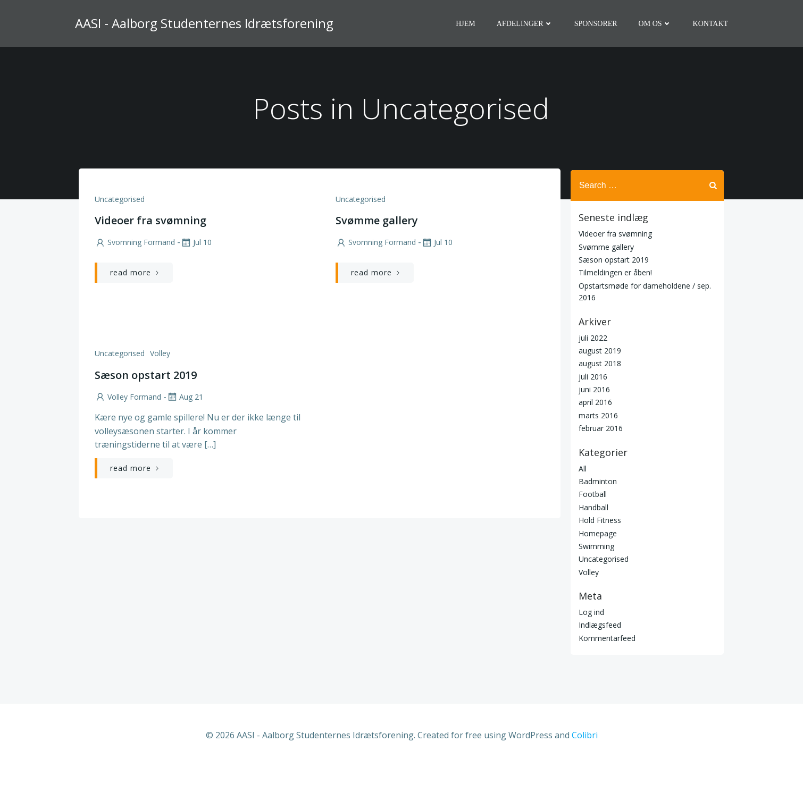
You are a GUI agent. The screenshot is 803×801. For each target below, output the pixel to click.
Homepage (597, 569)
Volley (159, 391)
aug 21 (184, 434)
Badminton (597, 517)
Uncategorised (119, 237)
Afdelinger (526, 24)
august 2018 (599, 399)
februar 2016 (600, 464)
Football (592, 530)
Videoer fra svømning (614, 270)
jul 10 (195, 280)
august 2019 (599, 387)
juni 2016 (593, 425)
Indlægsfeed (599, 661)
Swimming (595, 582)
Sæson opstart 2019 (613, 296)
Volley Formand (127, 434)
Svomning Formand (134, 280)
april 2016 (594, 438)
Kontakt (711, 24)
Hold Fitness (599, 556)
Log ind (590, 648)
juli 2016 (592, 412)
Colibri (585, 769)
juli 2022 (592, 373)
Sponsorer (596, 24)
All (581, 504)
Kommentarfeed (606, 674)
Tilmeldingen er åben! (614, 308)
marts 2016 (597, 451)
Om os (655, 24)
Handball (592, 543)
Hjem (466, 24)
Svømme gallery (605, 282)
